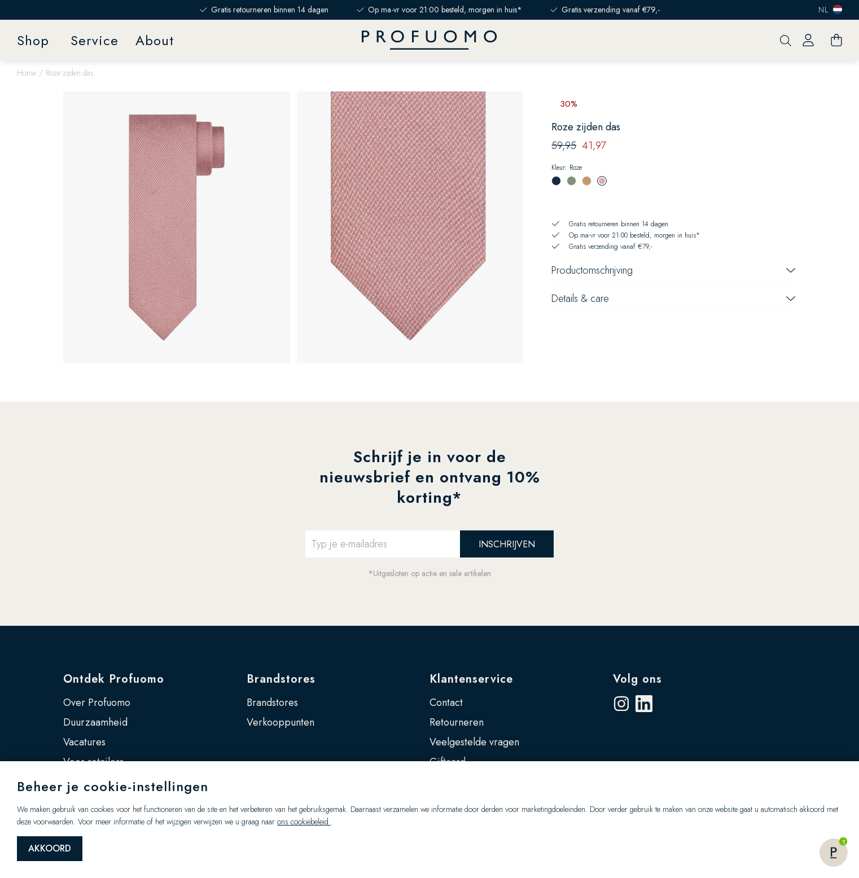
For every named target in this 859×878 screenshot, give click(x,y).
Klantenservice (471, 679)
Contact (446, 702)
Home (26, 72)
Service (95, 40)
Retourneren (457, 722)
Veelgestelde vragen (474, 742)
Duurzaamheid (95, 722)
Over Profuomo (96, 702)
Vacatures (84, 742)
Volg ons (637, 679)
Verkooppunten (280, 722)
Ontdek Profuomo (113, 679)
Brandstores (281, 679)
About (154, 40)
